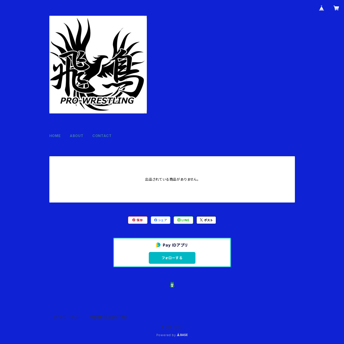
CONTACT (102, 136)
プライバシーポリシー (67, 317)
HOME (55, 136)
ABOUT (76, 136)
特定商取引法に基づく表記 (108, 317)
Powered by (172, 335)
